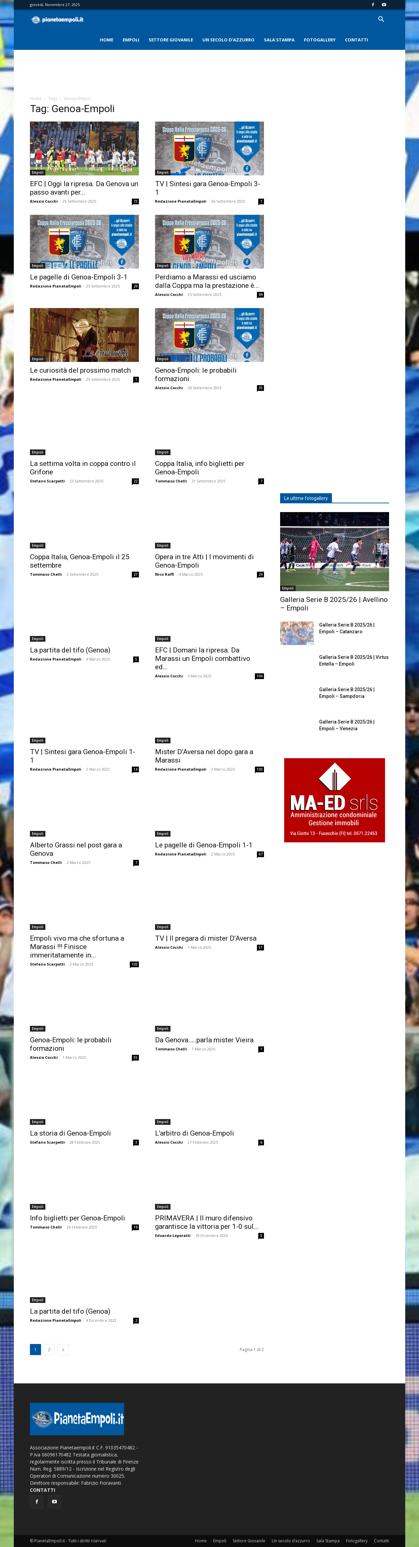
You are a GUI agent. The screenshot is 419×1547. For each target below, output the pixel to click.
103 (260, 769)
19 (136, 1227)
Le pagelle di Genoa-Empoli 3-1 (78, 277)
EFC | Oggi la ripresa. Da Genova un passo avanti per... (84, 188)
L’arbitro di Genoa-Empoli (194, 1133)
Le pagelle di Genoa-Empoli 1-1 (204, 845)
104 (260, 676)
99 (261, 294)
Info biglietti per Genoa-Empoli (77, 1218)
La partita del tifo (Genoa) (70, 650)
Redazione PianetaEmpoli (180, 201)
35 (261, 387)
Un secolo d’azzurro (228, 40)
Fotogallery (320, 40)
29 (136, 286)
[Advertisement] (209, 73)
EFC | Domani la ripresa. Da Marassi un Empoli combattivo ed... (202, 658)
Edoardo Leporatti (173, 1235)
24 (261, 574)
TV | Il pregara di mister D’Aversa (206, 938)
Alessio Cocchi (44, 201)
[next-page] (63, 1349)
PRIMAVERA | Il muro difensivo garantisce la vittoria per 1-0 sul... (207, 1222)
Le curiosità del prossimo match (80, 370)
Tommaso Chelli (171, 480)
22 (136, 481)
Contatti (356, 40)
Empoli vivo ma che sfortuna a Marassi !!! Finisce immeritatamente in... (77, 946)
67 (261, 854)
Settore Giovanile (171, 40)
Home (106, 40)
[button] (381, 20)
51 (261, 947)
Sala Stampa (279, 40)
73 (136, 201)
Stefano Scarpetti (47, 480)
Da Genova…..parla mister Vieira (204, 1040)
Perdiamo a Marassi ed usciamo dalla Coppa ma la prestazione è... (207, 281)
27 (136, 574)
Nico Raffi (164, 574)
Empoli (131, 40)
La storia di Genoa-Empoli (70, 1133)
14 (136, 769)
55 (136, 1057)
